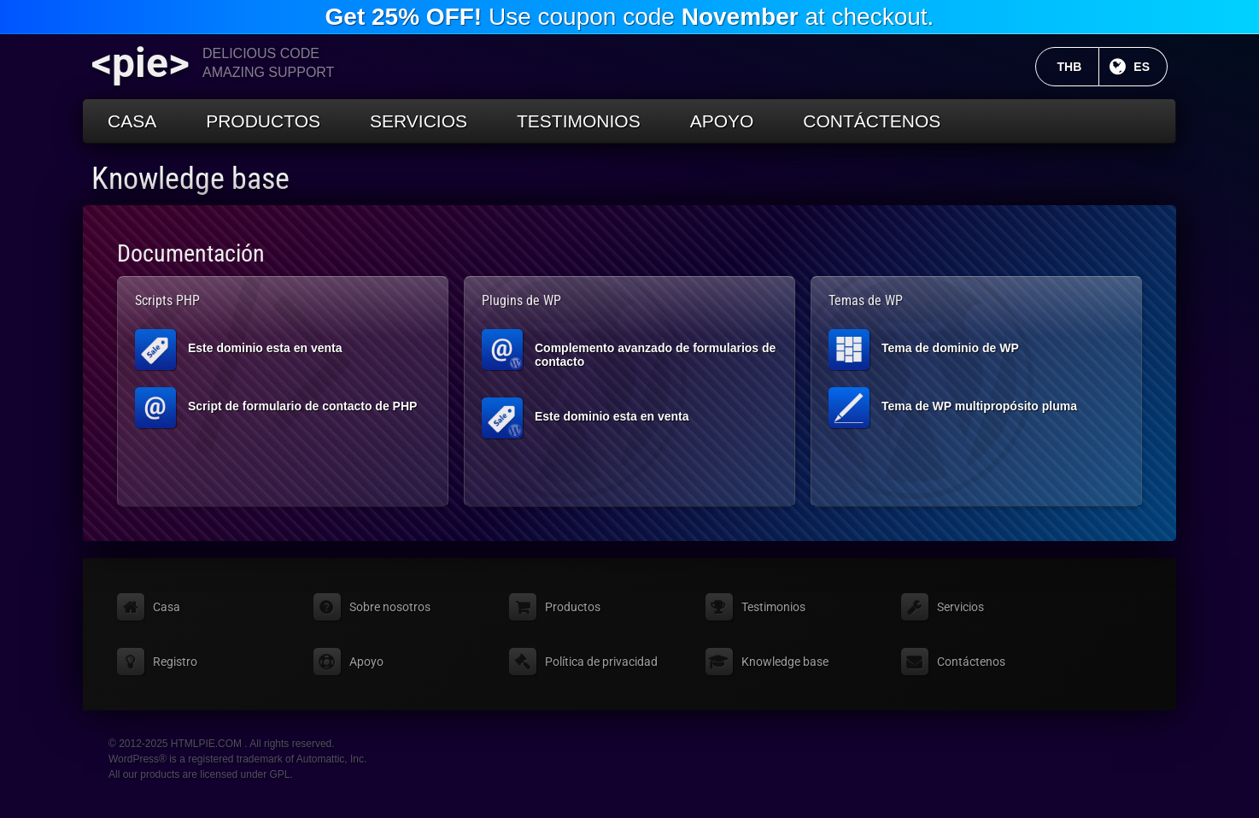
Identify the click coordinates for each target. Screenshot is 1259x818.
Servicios (418, 121)
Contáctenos (871, 121)
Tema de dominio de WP (924, 349)
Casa (132, 121)
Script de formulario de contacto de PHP (276, 407)
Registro (175, 661)
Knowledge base (190, 179)
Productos (263, 121)
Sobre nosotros (389, 607)
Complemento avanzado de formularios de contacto (629, 349)
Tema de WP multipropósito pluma (953, 407)
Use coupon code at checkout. (629, 16)
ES (1150, 67)
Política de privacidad (601, 661)
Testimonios (579, 121)
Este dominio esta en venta (239, 349)
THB (1078, 67)
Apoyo (722, 121)
